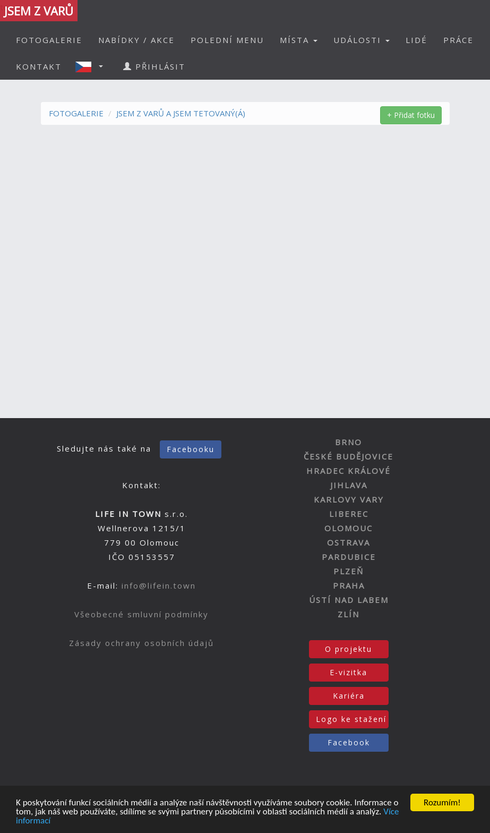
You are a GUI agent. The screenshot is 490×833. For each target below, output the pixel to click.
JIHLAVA (348, 485)
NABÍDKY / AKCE (136, 40)
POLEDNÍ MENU (227, 40)
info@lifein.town (159, 585)
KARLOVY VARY (349, 499)
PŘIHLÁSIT (154, 66)
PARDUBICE (349, 556)
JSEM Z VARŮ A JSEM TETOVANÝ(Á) (180, 113)
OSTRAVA (348, 542)
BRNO (348, 442)
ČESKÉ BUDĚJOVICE (348, 456)
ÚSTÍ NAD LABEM (349, 599)
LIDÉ (416, 40)
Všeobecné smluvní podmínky (141, 614)
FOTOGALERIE (49, 40)
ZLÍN (348, 614)
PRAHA (349, 585)
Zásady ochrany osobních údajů (141, 643)
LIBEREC (348, 513)
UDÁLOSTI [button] (361, 40)
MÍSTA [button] (298, 40)
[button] (92, 66)
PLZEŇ (348, 571)
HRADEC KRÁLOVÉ (348, 470)
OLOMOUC (348, 528)
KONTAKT (39, 66)
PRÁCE (458, 40)
